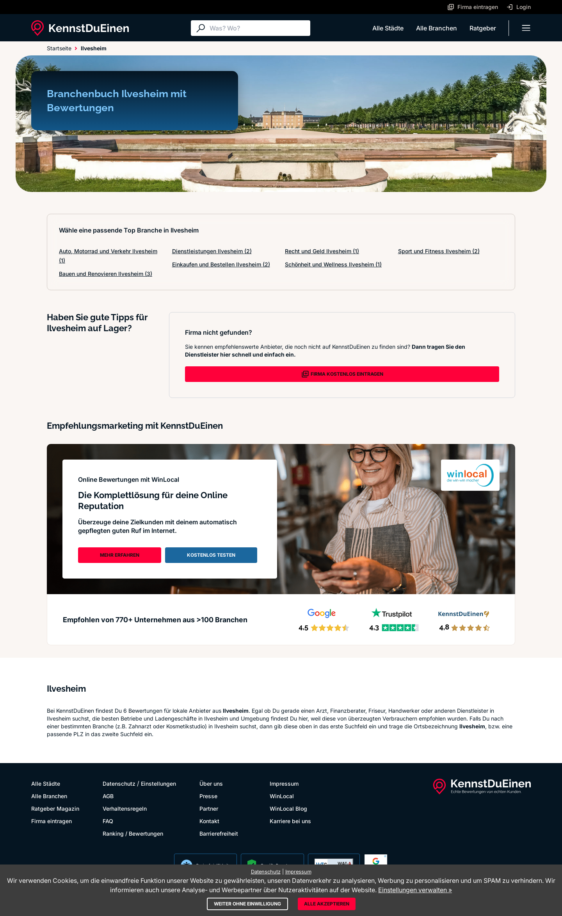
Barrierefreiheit (218, 833)
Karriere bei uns (290, 821)
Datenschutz (119, 783)
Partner (208, 808)
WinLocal (282, 796)
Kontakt (209, 821)
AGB (108, 796)
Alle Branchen (436, 28)
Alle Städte (388, 28)
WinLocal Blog (288, 808)
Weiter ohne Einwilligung (247, 904)
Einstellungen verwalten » (415, 890)
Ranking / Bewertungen (133, 833)
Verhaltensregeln (125, 808)
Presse (208, 796)
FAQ (108, 821)
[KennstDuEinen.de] (80, 28)
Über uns (211, 783)
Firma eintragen (51, 821)
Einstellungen (158, 783)
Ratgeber (483, 28)
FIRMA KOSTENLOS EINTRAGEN (342, 374)
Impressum (284, 783)
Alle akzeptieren (326, 904)
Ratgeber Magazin (55, 808)
